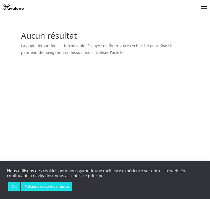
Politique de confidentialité (47, 186)
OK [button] (14, 186)
